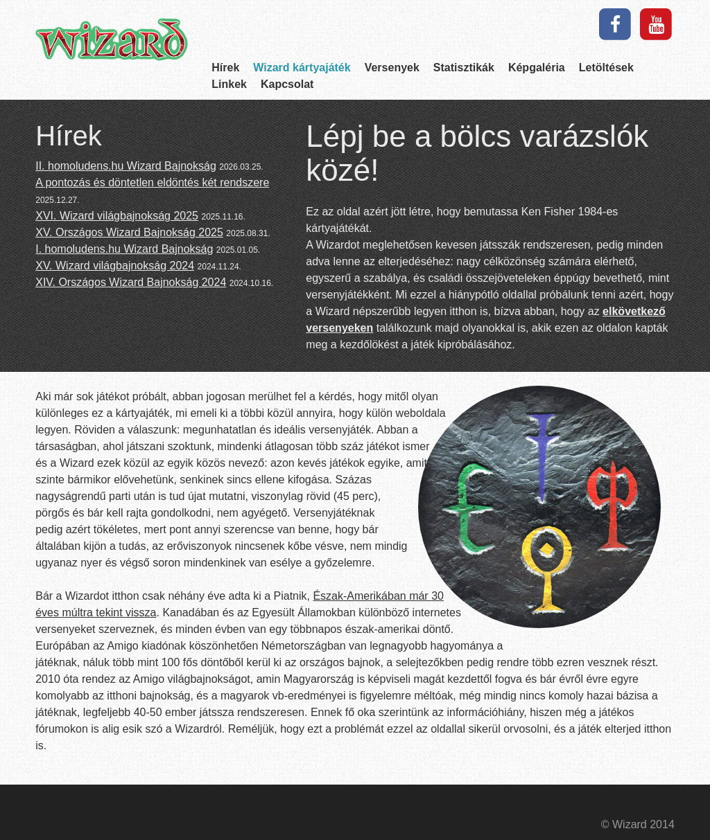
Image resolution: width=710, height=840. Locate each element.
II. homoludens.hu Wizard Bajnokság (125, 166)
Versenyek (392, 67)
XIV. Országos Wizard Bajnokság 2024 (130, 282)
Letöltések (606, 67)
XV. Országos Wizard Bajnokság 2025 (129, 232)
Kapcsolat (287, 84)
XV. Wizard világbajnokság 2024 (114, 265)
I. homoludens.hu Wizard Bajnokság (124, 249)
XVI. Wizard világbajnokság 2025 (116, 216)
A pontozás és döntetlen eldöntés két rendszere (152, 182)
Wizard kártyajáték (301, 67)
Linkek (229, 84)
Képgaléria (536, 67)
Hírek (225, 67)
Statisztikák (463, 67)
